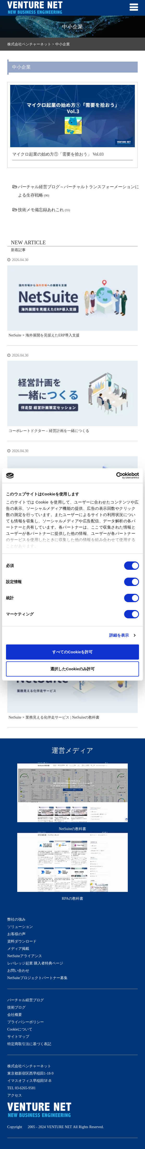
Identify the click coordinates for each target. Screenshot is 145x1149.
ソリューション (20, 926)
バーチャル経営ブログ (25, 1000)
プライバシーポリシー (25, 1022)
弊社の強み (16, 919)
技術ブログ (16, 1007)
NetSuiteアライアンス (24, 956)
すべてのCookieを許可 (72, 652)
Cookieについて (19, 1029)
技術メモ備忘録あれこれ (41, 210)
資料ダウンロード (22, 941)
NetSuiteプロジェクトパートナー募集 (37, 978)
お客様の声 (16, 934)
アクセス (14, 1095)
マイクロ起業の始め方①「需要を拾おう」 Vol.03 (58, 154)
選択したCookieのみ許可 (72, 669)
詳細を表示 (119, 635)
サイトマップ (18, 1036)
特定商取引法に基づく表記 (29, 1044)
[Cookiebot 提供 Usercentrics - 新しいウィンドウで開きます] (116, 475)
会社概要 (14, 1014)
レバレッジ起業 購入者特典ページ (35, 963)
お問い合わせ (18, 970)
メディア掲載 (18, 948)
